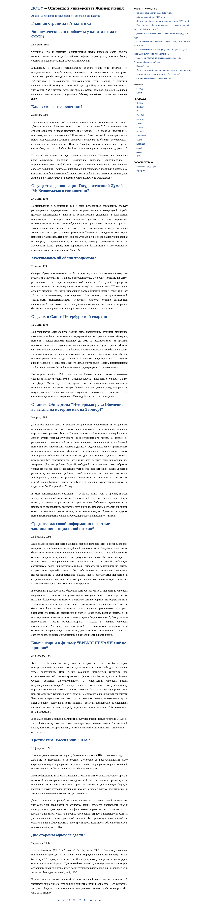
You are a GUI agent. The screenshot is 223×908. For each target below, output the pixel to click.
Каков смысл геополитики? (56, 106)
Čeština (139, 103)
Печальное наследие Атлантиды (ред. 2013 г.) (158, 74)
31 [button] (74, 900)
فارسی (139, 152)
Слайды (140, 89)
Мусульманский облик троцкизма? (63, 258)
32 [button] (79, 900)
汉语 (138, 156)
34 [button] (90, 900)
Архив (35, 15)
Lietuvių (139, 127)
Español (140, 115)
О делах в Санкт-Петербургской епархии (69, 316)
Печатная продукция (146, 166)
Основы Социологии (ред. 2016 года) (154, 13)
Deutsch (140, 107)
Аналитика (80, 23)
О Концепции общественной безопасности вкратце (70, 15)
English (139, 111)
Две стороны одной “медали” (58, 835)
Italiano (139, 123)
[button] (58, 900)
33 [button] (84, 900)
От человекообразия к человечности (153, 78)
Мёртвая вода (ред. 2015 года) (150, 17)
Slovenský (141, 136)
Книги (139, 93)
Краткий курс (142, 66)
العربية (139, 148)
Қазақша (140, 144)
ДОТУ (37, 8)
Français (140, 119)
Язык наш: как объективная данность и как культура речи (163, 70)
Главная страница (48, 23)
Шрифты (140, 170)
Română (140, 131)
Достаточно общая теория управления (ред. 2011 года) (162, 21)
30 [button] (68, 900)
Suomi (139, 140)
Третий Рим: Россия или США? (60, 740)
